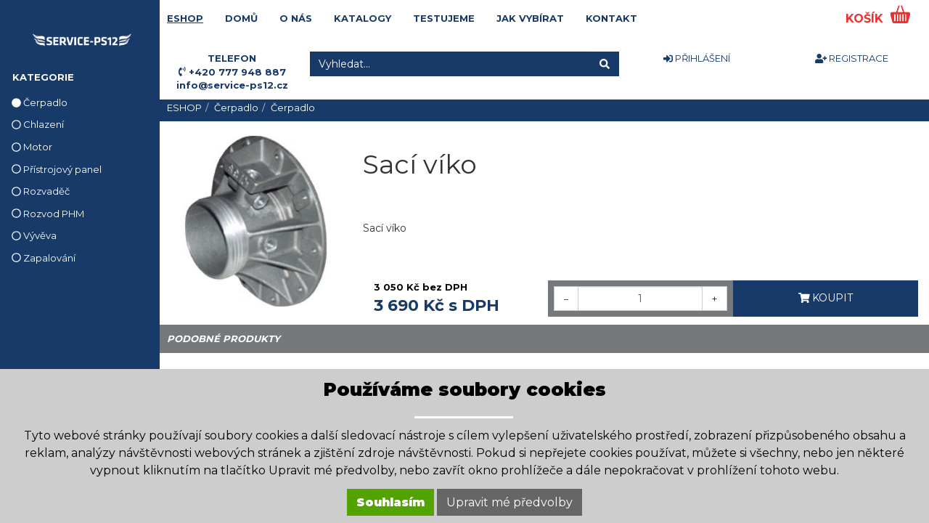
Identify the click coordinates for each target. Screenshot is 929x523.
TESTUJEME (444, 18)
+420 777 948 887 (237, 72)
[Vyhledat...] (451, 64)
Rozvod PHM (48, 213)
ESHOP (185, 18)
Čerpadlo (39, 102)
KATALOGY (362, 18)
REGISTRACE (851, 58)
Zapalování (43, 258)
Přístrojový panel (57, 169)
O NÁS (295, 18)
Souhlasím (390, 502)
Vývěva (34, 235)
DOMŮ (241, 18)
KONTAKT (611, 18)
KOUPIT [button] (826, 297)
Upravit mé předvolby (509, 502)
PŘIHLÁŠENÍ (696, 58)
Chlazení (38, 124)
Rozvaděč (41, 191)
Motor (32, 147)
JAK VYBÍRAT (530, 18)
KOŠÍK (866, 18)
